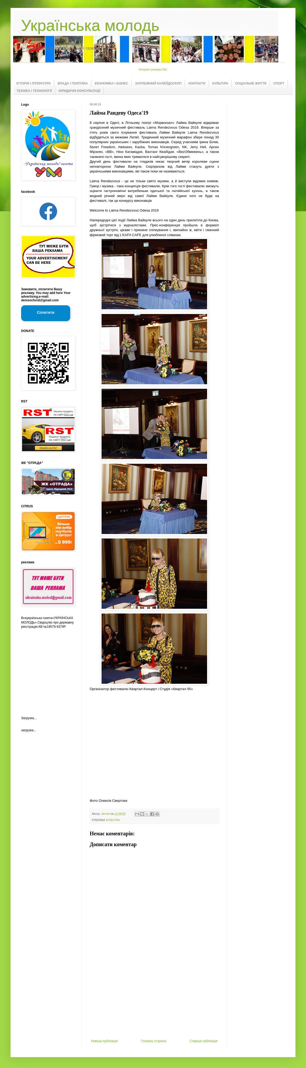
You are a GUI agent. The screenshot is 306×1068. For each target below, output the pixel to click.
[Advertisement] (154, 1000)
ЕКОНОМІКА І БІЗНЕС (111, 83)
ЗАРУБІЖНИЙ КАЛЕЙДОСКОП (158, 83)
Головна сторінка (153, 1041)
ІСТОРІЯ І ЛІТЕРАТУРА (33, 83)
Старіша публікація (203, 1041)
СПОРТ (278, 83)
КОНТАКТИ (196, 83)
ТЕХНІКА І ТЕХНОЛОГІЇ (34, 91)
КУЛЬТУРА (220, 83)
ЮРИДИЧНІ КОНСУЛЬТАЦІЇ (79, 91)
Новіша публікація (104, 1041)
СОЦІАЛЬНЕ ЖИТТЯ (250, 83)
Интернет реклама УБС (153, 69)
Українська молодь (90, 25)
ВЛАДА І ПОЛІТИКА (73, 83)
